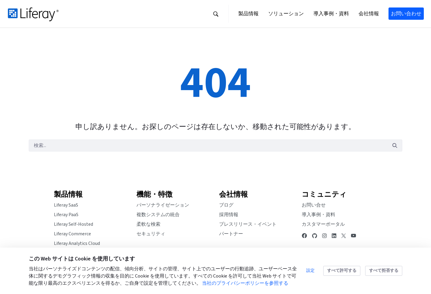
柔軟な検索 (148, 224)
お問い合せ (314, 205)
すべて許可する (341, 271)
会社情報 (233, 194)
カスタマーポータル (323, 224)
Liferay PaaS (66, 214)
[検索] (208, 145)
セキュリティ (150, 234)
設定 (310, 271)
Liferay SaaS (66, 205)
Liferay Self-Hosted (73, 224)
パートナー (231, 234)
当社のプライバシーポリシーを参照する (245, 283)
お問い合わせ (406, 13)
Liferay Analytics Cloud (77, 243)
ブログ (226, 205)
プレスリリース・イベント (248, 224)
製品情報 (68, 194)
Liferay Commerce (72, 234)
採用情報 (228, 214)
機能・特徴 (154, 194)
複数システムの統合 (158, 214)
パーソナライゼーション (162, 205)
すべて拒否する (383, 271)
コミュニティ (324, 194)
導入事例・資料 (318, 214)
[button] (216, 14)
